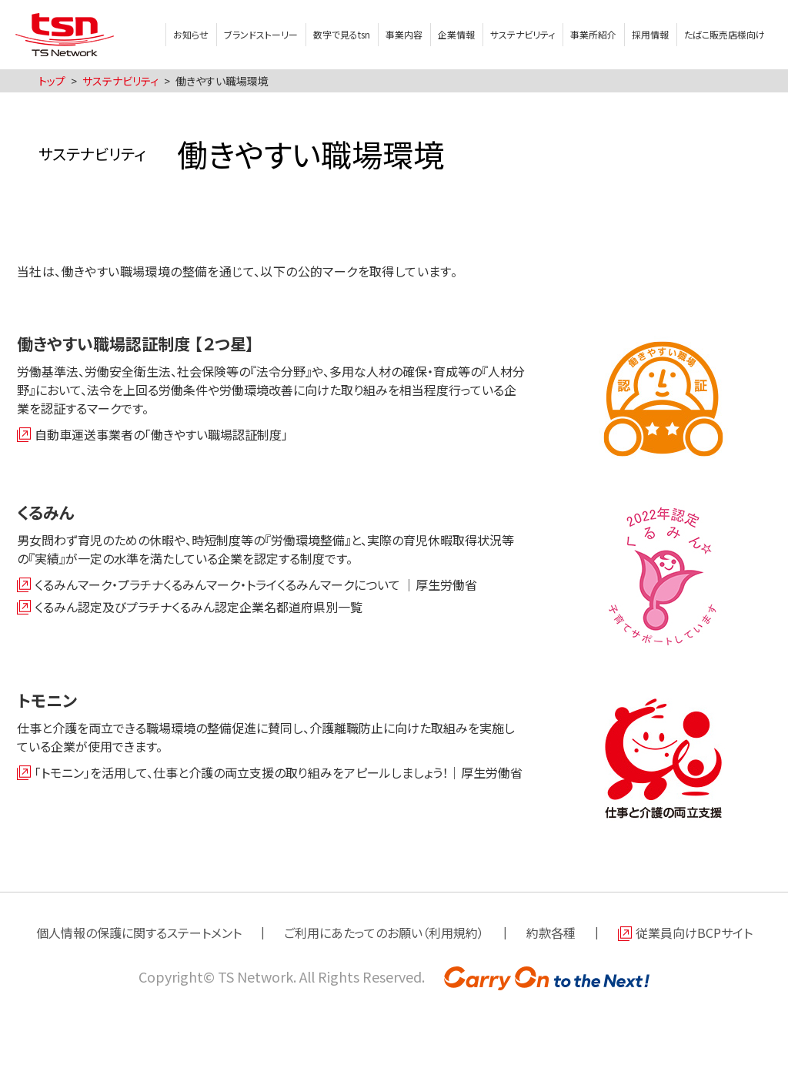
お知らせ (191, 34)
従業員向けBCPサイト (694, 932)
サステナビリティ (522, 34)
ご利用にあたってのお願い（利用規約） (384, 932)
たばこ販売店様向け (724, 34)
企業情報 (456, 34)
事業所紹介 (593, 34)
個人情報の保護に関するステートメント (139, 932)
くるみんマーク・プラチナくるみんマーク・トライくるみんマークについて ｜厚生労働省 (256, 584)
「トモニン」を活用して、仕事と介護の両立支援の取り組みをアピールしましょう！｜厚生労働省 (279, 772)
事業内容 (404, 34)
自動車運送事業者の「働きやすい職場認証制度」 (161, 434)
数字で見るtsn (341, 34)
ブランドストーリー (261, 34)
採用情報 (650, 34)
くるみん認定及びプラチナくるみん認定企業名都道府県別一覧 (198, 607)
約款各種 (551, 932)
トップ (51, 81)
